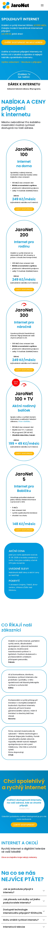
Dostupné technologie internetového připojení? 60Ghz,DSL (22, 911)
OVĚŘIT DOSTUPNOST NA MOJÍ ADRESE (23, 42)
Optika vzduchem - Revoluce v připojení (21, 62)
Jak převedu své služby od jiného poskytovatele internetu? (21, 901)
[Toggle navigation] (42, 5)
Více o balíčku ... (24, 421)
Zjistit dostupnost (24, 209)
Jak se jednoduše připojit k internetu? (18, 891)
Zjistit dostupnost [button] (24, 824)
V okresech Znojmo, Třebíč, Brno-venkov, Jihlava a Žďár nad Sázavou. (23, 587)
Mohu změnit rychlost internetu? (21, 919)
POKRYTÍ (14, 581)
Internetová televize (14, 926)
